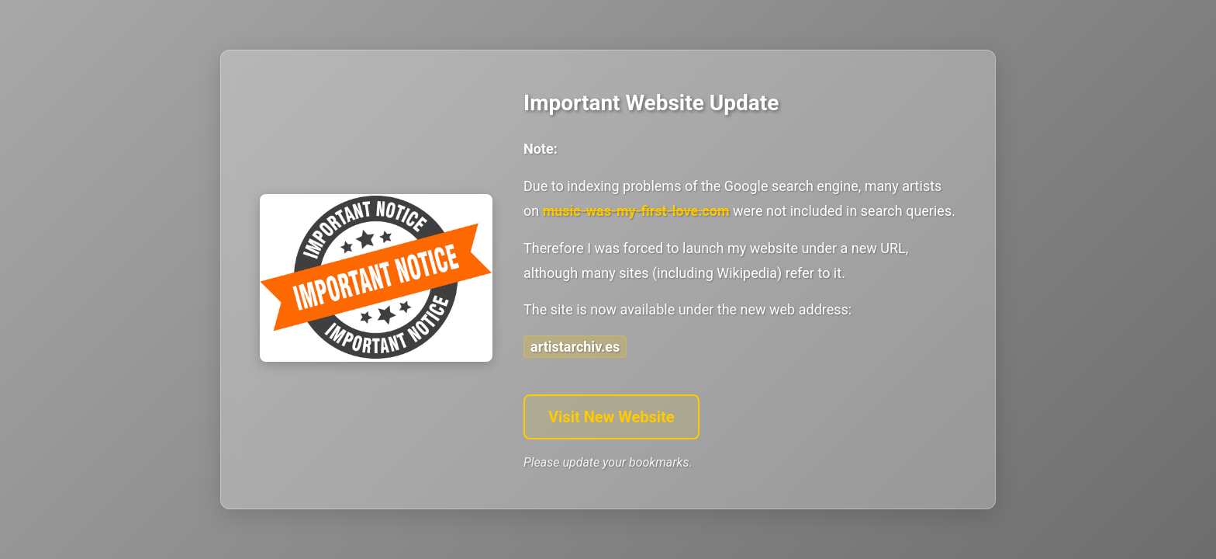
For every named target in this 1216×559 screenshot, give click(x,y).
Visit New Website (611, 417)
